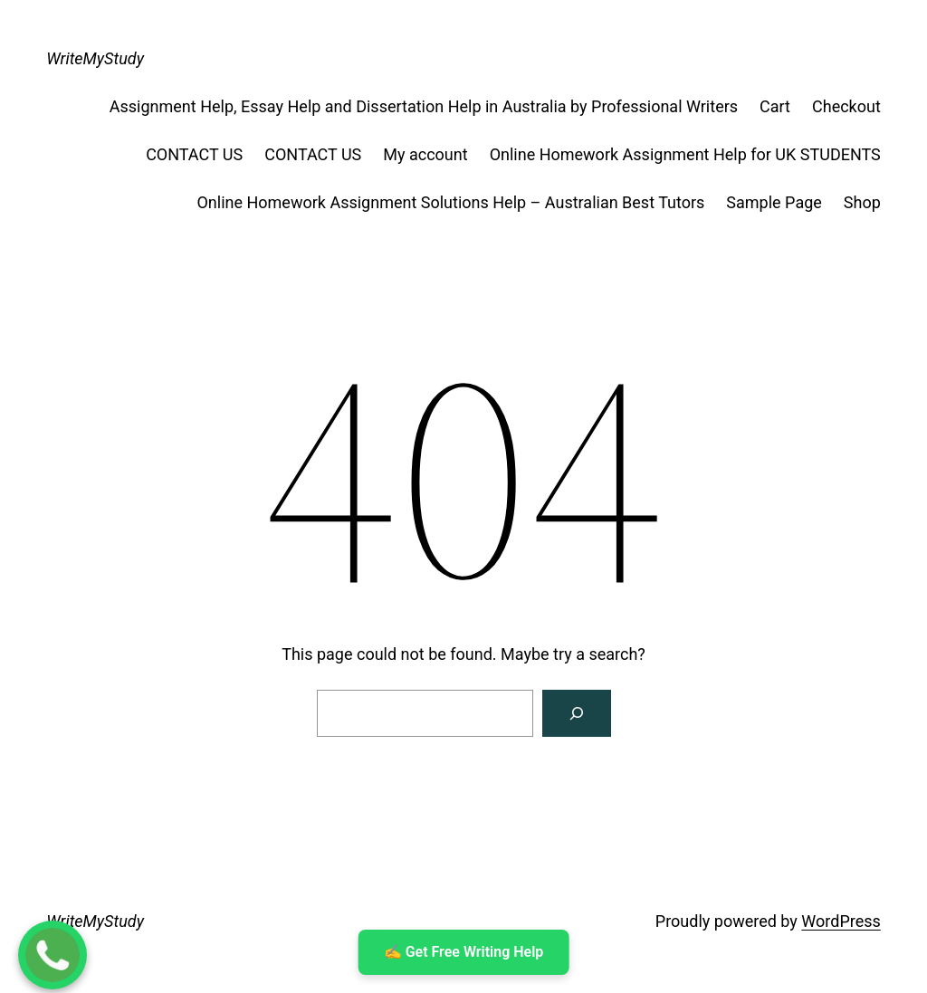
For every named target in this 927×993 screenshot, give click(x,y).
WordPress (840, 921)
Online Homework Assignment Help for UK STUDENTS (685, 154)
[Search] (576, 713)
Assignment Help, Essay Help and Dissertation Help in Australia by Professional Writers (424, 106)
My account (425, 154)
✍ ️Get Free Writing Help (464, 951)
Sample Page (773, 202)
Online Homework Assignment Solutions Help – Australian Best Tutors (450, 202)
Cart (775, 106)
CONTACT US (194, 154)
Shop (862, 202)
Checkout (846, 106)
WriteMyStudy (95, 58)
